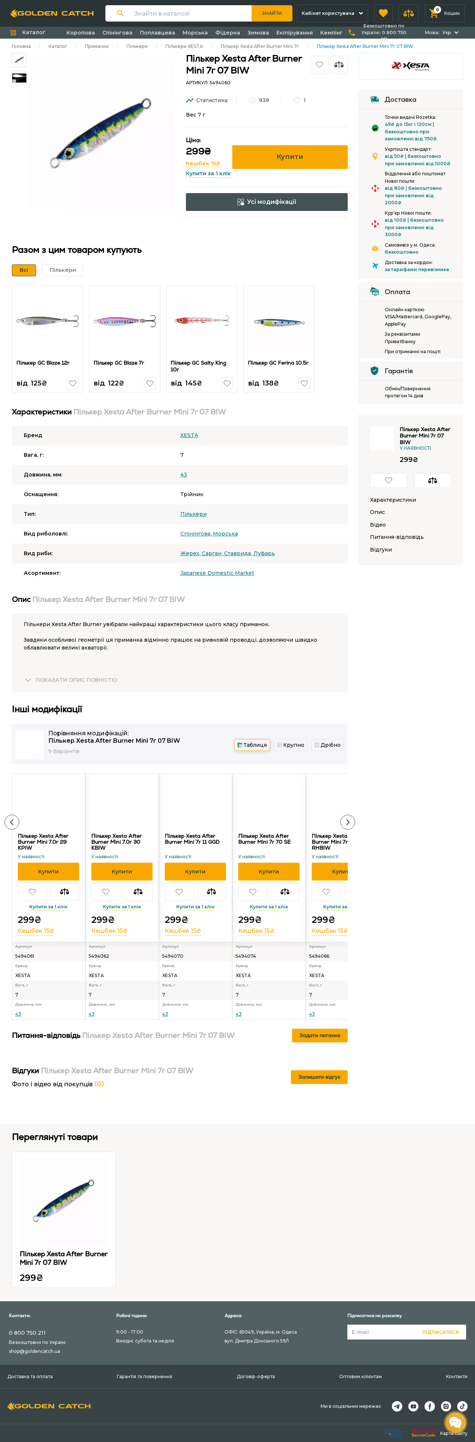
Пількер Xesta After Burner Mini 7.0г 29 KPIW (43, 842)
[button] (383, 13)
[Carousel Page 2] (19, 78)
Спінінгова (117, 32)
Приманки (97, 46)
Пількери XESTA (184, 46)
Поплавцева (157, 32)
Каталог (58, 46)
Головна (21, 46)
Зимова (258, 32)
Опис (377, 512)
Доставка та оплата (30, 1376)
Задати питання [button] (319, 1035)
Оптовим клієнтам (360, 1376)
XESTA (189, 435)
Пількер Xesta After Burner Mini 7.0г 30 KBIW (116, 842)
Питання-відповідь (397, 537)
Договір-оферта (256, 1376)
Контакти (457, 1376)
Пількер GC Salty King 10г (199, 366)
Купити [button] (289, 157)
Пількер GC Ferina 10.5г (278, 362)
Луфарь (264, 553)
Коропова (80, 32)
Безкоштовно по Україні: (383, 32)
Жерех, (191, 553)
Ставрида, (238, 553)
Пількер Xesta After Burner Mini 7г (260, 46)
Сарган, (213, 553)
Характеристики (393, 500)
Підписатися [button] (440, 1332)
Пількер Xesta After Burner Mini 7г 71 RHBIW (337, 842)
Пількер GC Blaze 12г (43, 362)
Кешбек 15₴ (203, 163)
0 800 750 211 (27, 1332)
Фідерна (227, 32)
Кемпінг (331, 32)
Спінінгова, (196, 533)
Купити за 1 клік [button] (208, 173)
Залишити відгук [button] (319, 1077)
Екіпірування (294, 32)
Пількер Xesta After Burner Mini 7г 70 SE (264, 839)
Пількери (137, 46)
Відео (378, 525)
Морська (195, 32)
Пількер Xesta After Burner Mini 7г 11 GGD (192, 839)
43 (183, 474)
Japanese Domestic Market (217, 573)
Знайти (272, 13)
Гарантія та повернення (144, 1376)
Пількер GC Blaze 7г (119, 362)
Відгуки (381, 550)
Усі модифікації (267, 201)
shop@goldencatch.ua (34, 1351)
